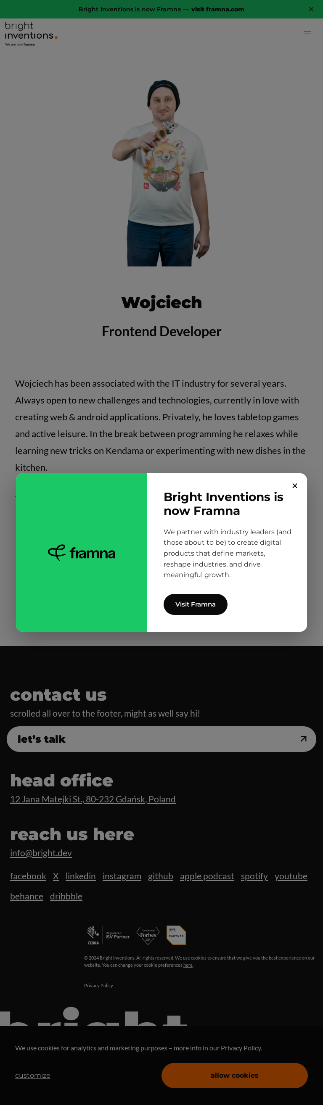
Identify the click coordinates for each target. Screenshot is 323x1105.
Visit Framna (195, 604)
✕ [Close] (295, 486)
